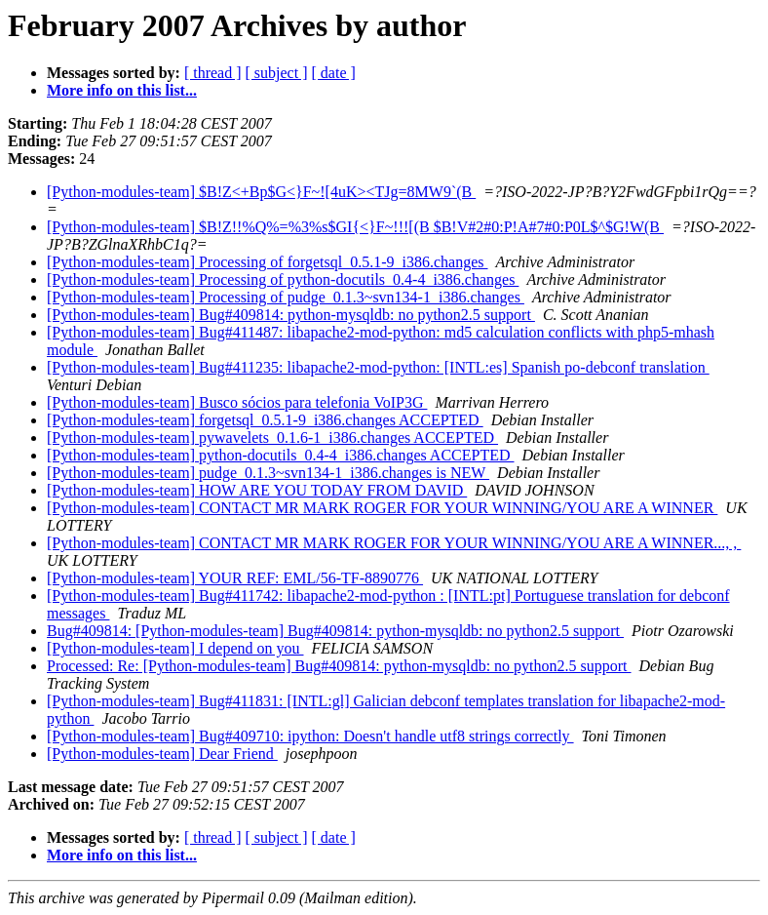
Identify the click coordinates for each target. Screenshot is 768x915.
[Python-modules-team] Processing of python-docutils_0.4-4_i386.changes (282, 279)
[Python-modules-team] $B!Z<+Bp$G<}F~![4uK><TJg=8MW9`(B (261, 191)
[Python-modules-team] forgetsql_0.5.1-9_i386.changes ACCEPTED (265, 420)
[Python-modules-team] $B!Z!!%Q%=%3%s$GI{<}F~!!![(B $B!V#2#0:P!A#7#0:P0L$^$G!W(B (355, 227)
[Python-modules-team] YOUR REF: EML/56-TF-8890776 (235, 578)
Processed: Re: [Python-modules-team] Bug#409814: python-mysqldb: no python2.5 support (339, 665)
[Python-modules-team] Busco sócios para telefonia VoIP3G (237, 402)
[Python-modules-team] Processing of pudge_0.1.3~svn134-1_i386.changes (285, 297)
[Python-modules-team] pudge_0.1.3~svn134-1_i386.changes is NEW (268, 472)
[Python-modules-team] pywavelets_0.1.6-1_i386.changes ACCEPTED (272, 437)
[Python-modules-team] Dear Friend (162, 753)
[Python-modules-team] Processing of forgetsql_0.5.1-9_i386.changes (267, 262)
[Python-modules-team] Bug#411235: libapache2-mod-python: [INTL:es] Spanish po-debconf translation (378, 367)
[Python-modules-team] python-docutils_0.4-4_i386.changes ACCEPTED (281, 455)
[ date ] (334, 72)
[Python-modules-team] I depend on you (175, 648)
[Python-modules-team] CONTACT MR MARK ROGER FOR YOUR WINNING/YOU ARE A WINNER (382, 507)
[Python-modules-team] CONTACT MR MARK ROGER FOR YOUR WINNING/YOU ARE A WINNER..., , (394, 543)
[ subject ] (277, 72)
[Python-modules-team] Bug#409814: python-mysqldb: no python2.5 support (291, 314)
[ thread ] (213, 72)
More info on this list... (122, 90)
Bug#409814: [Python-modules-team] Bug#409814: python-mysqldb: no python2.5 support (335, 630)
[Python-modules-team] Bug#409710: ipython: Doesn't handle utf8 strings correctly (310, 736)
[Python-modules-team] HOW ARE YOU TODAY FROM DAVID (257, 490)
